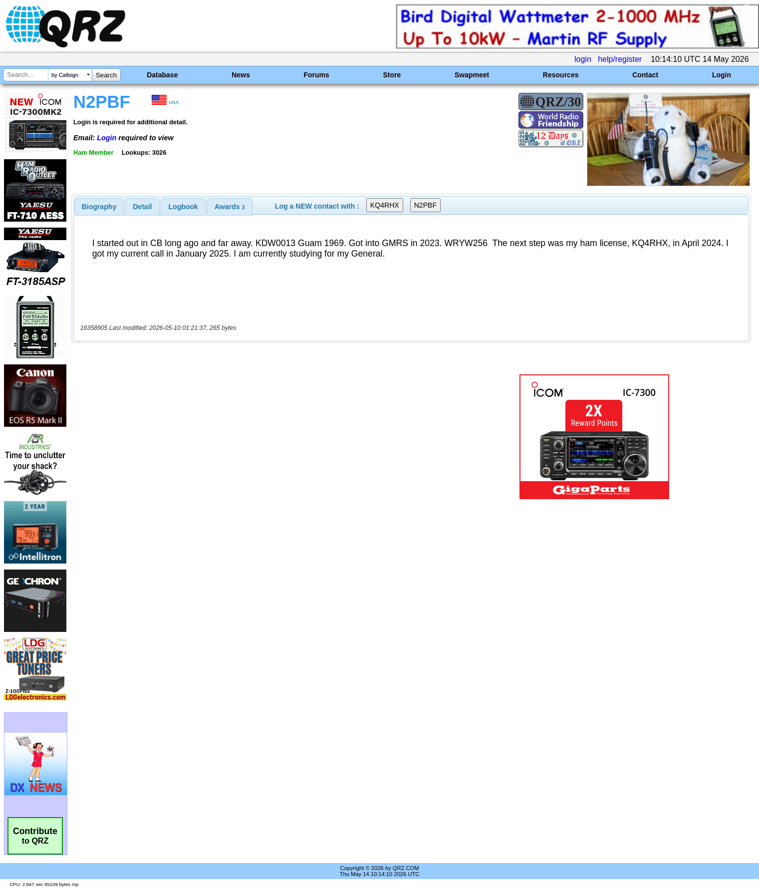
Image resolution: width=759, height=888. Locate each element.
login (582, 59)
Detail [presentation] (142, 207)
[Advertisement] (262, 437)
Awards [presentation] (230, 207)
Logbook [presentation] (183, 207)
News (241, 75)
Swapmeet (472, 75)
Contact (645, 75)
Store (392, 75)
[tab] (99, 206)
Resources (561, 75)
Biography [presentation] (99, 207)
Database (162, 75)
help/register (620, 59)
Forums (316, 75)
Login (721, 75)
